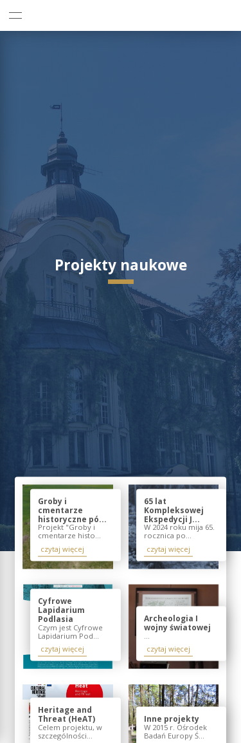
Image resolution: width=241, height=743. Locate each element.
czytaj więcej (62, 549)
